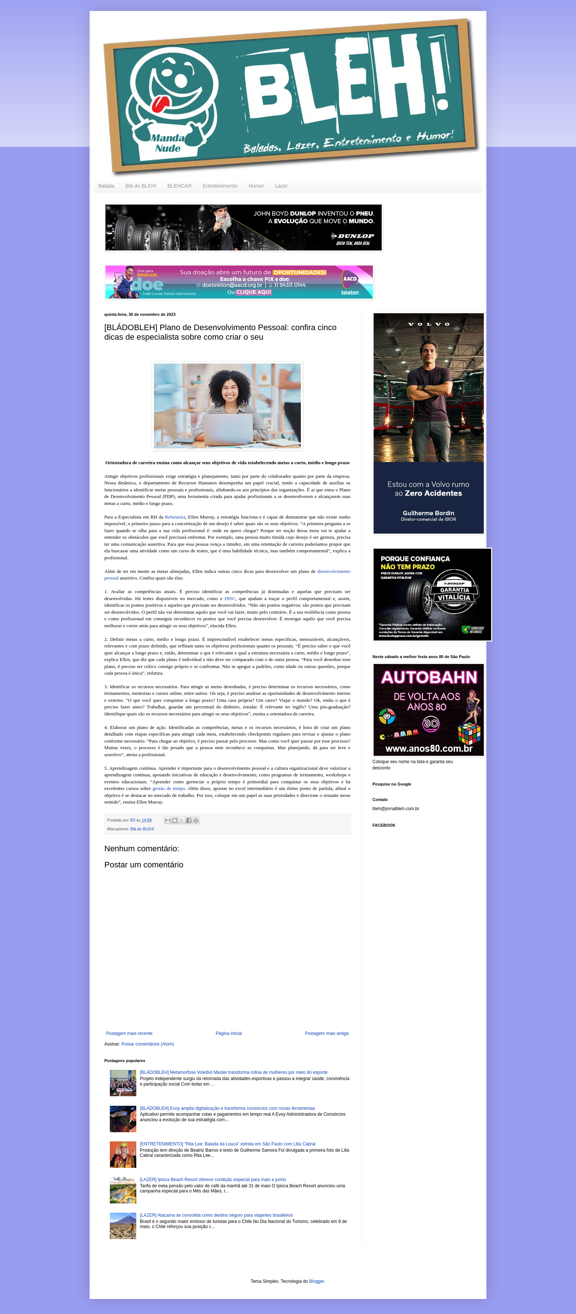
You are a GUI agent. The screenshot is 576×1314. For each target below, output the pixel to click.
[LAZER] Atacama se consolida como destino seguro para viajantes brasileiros (216, 1215)
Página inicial (229, 1033)
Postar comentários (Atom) (148, 1044)
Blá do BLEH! (141, 186)
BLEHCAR (180, 186)
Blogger (316, 1281)
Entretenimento (220, 186)
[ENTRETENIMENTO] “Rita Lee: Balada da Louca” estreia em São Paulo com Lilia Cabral (228, 1144)
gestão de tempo (168, 788)
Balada (106, 186)
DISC (229, 598)
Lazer (281, 186)
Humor (256, 186)
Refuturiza (175, 517)
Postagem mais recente (129, 1033)
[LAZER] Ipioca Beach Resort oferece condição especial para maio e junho (213, 1179)
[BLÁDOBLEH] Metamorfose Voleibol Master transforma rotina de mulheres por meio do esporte (234, 1072)
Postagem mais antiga (327, 1033)
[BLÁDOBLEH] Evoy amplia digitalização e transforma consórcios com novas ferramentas (227, 1108)
